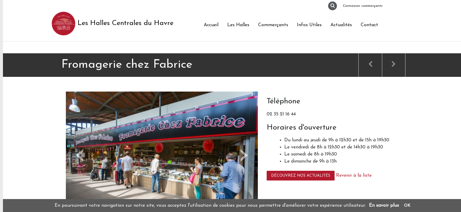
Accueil (211, 25)
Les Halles (238, 25)
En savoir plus (384, 205)
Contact (369, 25)
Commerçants (273, 25)
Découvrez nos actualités (300, 176)
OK (407, 205)
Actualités (341, 25)
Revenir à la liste (354, 175)
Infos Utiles (309, 25)
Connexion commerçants (363, 6)
